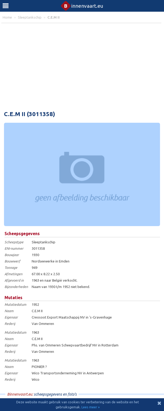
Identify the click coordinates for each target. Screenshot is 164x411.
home (7, 17)
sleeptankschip (30, 17)
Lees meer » (90, 407)
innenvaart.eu (82, 6)
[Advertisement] (82, 65)
